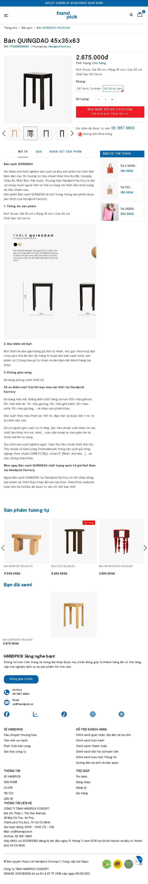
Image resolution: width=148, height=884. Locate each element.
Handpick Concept (47, 861)
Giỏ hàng (82, 793)
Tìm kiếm (81, 776)
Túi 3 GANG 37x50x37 (127, 166)
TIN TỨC (9, 793)
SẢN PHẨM (10, 782)
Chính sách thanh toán (91, 746)
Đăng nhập (83, 782)
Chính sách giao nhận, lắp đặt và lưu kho (103, 735)
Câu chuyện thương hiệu (20, 735)
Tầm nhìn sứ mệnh (16, 740)
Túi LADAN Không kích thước (128, 209)
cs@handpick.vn (23, 704)
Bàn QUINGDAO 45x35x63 (18, 640)
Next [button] (72, 133)
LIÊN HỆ (8, 799)
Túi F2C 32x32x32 (127, 188)
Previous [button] (4, 133)
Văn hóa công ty (15, 751)
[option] (74, 3)
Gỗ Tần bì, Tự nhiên (89, 88)
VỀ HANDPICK (12, 776)
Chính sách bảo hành (90, 740)
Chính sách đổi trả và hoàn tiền (97, 751)
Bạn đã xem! (18, 585)
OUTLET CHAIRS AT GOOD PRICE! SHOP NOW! (74, 3)
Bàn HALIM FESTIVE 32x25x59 (116, 566)
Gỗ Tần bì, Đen (113, 89)
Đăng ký (81, 788)
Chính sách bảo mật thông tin (96, 757)
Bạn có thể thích (117, 153)
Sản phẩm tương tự (26, 510)
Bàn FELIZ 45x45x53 (63, 566)
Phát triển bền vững (17, 746)
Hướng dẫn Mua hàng (94, 134)
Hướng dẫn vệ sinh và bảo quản (97, 763)
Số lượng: (82, 99)
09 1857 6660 (123, 128)
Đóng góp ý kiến (21, 679)
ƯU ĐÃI (8, 788)
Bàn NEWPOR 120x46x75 (18, 566)
